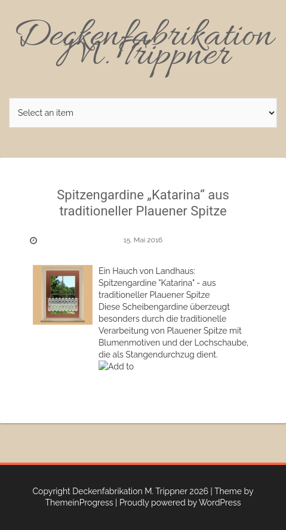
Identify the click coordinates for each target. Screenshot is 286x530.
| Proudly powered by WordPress (178, 502)
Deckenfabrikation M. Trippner (143, 46)
